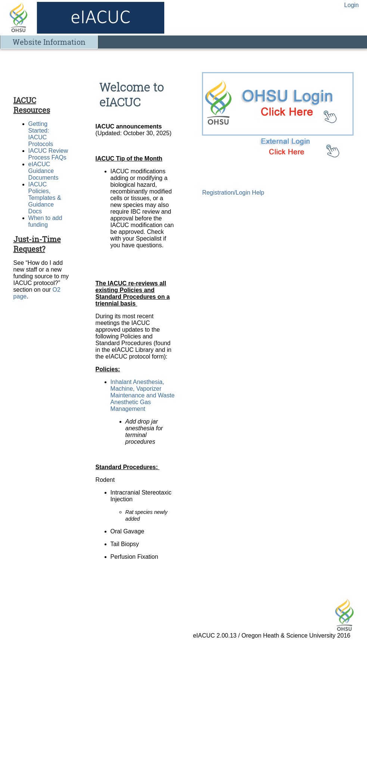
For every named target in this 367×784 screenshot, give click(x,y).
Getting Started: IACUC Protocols (40, 134)
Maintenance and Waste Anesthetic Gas (143, 398)
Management (129, 409)
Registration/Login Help (233, 192)
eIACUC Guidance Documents (43, 171)
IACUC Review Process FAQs (48, 154)
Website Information (49, 42)
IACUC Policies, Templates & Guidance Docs (44, 197)
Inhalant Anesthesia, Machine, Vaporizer (137, 385)
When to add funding (45, 221)
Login (351, 5)
